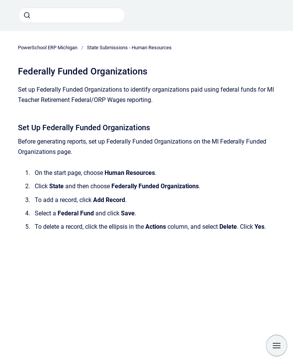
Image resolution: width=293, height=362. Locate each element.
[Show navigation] (276, 345)
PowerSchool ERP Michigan (47, 47)
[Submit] (27, 15)
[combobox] (72, 15)
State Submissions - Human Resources (129, 47)
